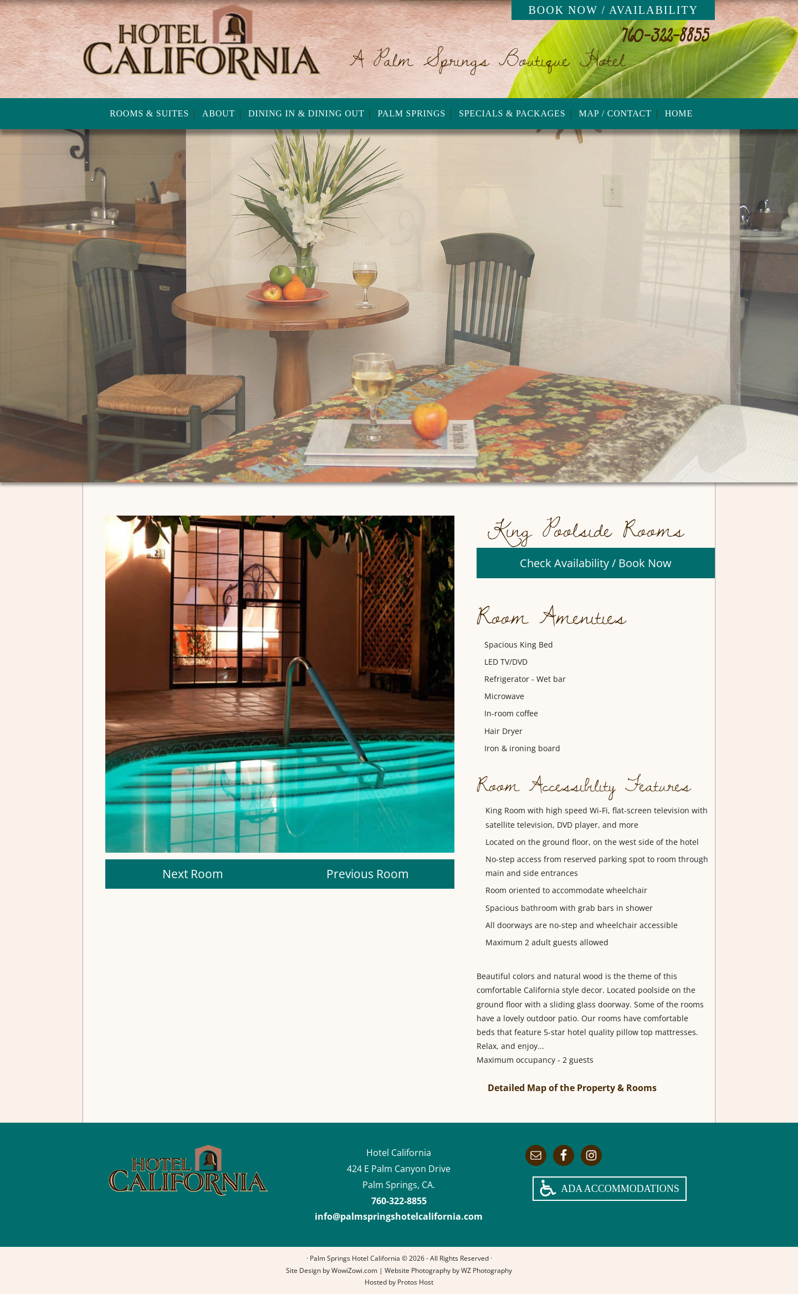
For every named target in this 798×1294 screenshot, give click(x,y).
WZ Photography (486, 1270)
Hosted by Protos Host (399, 1282)
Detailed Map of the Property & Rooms (572, 1088)
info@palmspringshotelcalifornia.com (399, 1216)
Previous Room (367, 874)
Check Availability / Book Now (596, 563)
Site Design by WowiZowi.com (331, 1270)
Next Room (192, 874)
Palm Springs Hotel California (203, 48)
